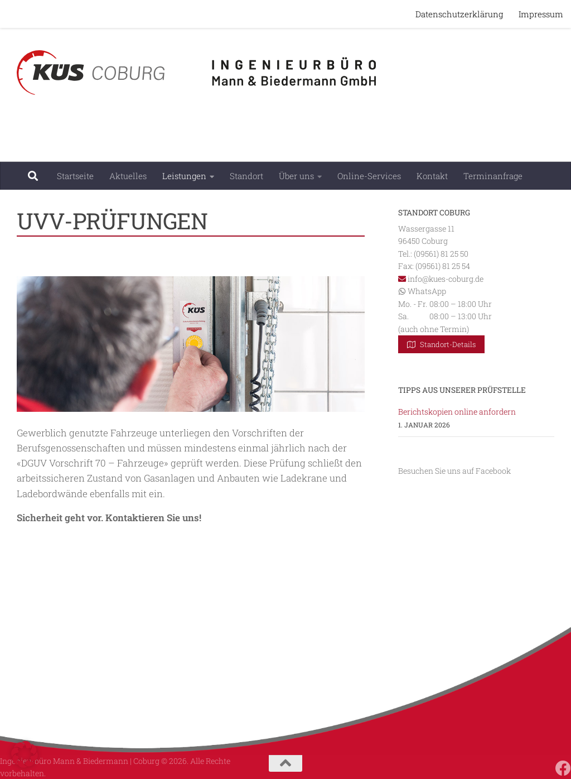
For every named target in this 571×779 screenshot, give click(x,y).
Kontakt (432, 175)
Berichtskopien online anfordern (457, 411)
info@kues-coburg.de (445, 278)
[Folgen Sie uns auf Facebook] (563, 768)
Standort (246, 175)
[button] (24, 754)
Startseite (75, 175)
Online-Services (369, 175)
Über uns (296, 175)
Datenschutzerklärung (459, 14)
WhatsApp (427, 291)
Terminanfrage (492, 175)
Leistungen (184, 175)
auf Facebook (486, 470)
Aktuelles (128, 175)
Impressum (541, 14)
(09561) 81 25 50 (441, 253)
